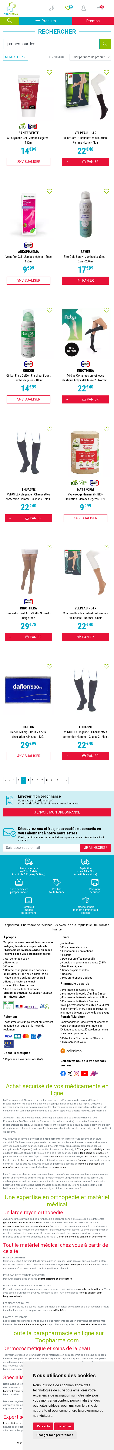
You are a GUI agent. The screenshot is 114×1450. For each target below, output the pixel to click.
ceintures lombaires (29, 1222)
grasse (100, 1153)
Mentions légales (71, 966)
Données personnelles (74, 970)
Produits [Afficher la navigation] (54, 20)
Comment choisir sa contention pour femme (81, 1236)
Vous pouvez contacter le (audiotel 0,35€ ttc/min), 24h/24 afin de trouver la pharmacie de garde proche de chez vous (84, 1009)
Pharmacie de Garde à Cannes (79, 1001)
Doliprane (25, 1149)
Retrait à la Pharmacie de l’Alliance (81, 1038)
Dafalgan (100, 1149)
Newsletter (10, 962)
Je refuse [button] (64, 1426)
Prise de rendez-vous (73, 947)
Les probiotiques (12, 1423)
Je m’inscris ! (95, 848)
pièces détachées (56, 1310)
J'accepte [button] (43, 1426)
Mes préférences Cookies (76, 977)
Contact (8, 966)
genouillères (10, 1222)
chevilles (44, 1226)
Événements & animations (76, 951)
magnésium (10, 1167)
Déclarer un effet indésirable (77, 958)
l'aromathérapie (11, 1391)
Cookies (66, 974)
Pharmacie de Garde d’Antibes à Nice (82, 993)
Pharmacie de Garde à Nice (77, 989)
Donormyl (83, 1160)
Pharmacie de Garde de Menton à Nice (83, 997)
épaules (19, 1226)
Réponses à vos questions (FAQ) (23, 1059)
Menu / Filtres (15, 57)
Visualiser (28, 162)
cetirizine (89, 1156)
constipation (57, 1156)
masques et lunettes (86, 1324)
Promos (93, 21)
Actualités (67, 943)
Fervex (24, 1160)
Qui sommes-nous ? (16, 958)
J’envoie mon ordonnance (57, 812)
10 (57, 780)
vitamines (60, 1167)
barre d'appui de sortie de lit (81, 1264)
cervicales (8, 1226)
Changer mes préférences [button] (54, 1435)
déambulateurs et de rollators (55, 1278)
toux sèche (86, 1153)
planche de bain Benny (90, 1289)
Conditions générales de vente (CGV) (83, 962)
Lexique (65, 954)
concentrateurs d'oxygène (32, 1324)
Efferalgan (82, 1149)
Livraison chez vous (73, 1042)
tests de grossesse (89, 1163)
